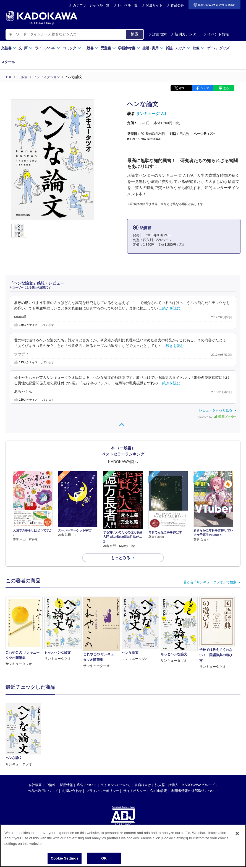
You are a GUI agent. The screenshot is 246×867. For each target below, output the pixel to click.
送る (226, 88)
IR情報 (51, 734)
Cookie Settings (64, 858)
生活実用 (153, 48)
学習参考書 (129, 48)
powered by (217, 417)
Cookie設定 (158, 739)
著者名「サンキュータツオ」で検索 (209, 582)
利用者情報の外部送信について (194, 739)
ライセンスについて (115, 734)
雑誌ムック (178, 48)
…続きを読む (169, 308)
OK (104, 858)
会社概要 (35, 734)
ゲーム (212, 48)
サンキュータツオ (151, 113)
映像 (199, 48)
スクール (8, 62)
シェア (204, 88)
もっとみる (120, 558)
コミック (71, 48)
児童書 (108, 48)
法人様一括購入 (166, 734)
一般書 (90, 48)
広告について (87, 734)
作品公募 (177, 5)
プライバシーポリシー (102, 739)
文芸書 (8, 48)
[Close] (237, 833)
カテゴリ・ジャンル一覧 (91, 5)
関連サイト (154, 5)
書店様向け (143, 734)
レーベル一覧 (128, 5)
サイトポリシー (134, 739)
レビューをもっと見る (215, 410)
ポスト (183, 88)
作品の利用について (43, 739)
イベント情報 (216, 34)
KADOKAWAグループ (198, 734)
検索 (134, 34)
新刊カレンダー (185, 34)
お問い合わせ (72, 739)
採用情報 (66, 734)
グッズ (224, 48)
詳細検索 (157, 34)
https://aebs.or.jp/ (103, 791)
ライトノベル (47, 48)
